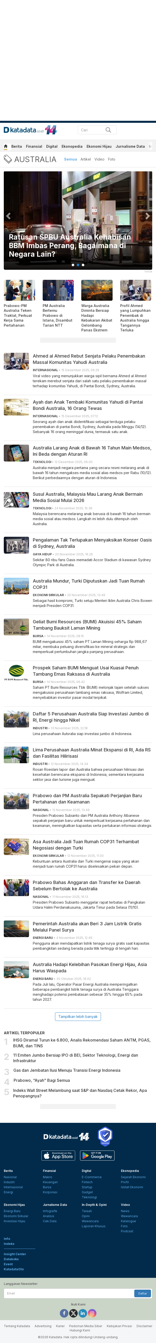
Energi (8, 1192)
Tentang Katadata (17, 1326)
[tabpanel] (78, 223)
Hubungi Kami (80, 1330)
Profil (125, 1182)
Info (7, 1239)
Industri (9, 1182)
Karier (60, 1326)
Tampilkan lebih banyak (78, 1016)
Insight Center (15, 1254)
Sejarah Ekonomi (133, 1177)
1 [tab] (73, 265)
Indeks (9, 1244)
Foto (111, 159)
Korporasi (50, 1192)
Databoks (11, 1259)
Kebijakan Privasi (119, 1326)
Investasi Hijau (14, 1221)
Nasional (10, 1177)
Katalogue (128, 1221)
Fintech (87, 1182)
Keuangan (50, 1182)
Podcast (127, 1231)
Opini (86, 1216)
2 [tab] (78, 265)
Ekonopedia (72, 146)
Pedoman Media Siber (85, 1326)
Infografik (50, 1211)
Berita (16, 146)
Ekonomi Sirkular (16, 1216)
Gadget (87, 1192)
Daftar (142, 1293)
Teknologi (89, 1197)
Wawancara (90, 1221)
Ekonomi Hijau (99, 146)
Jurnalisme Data (130, 146)
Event (8, 1264)
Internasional (13, 1187)
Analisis (48, 1216)
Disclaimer (144, 1326)
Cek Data (50, 1221)
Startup (87, 1187)
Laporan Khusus (94, 1226)
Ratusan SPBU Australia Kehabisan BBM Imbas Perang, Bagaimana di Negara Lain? (70, 245)
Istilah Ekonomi (132, 1187)
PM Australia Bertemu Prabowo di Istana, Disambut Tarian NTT (57, 315)
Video (99, 159)
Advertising (43, 1326)
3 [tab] (83, 265)
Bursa (47, 1187)
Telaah (87, 1211)
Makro (47, 1177)
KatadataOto (14, 1269)
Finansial (34, 146)
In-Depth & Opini (94, 1205)
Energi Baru (12, 1211)
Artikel (86, 159)
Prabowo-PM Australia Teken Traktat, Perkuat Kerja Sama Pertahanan (18, 315)
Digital (52, 146)
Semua (70, 159)
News (125, 1211)
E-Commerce (92, 1177)
